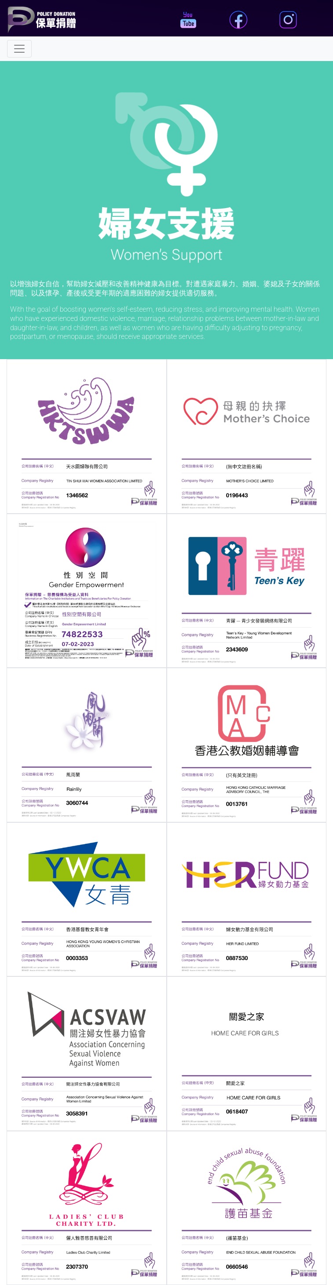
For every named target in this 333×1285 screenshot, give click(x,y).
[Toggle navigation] (19, 49)
